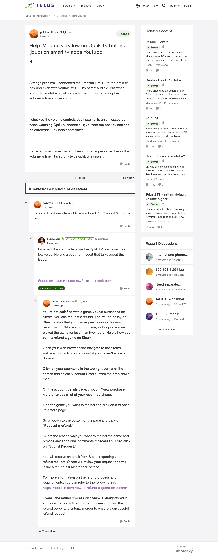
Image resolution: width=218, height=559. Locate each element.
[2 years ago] (160, 65)
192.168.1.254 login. (172, 269)
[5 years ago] (171, 141)
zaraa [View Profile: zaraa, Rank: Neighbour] (55, 301)
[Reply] (125, 164)
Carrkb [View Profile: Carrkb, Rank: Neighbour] (149, 178)
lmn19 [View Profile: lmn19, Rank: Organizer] (149, 221)
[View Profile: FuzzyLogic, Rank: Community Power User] (41, 241)
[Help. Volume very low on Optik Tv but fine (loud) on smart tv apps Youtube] (48, 207)
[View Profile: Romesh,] (149, 271)
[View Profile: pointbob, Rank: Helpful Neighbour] (33, 33)
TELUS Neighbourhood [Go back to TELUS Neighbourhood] (36, 15)
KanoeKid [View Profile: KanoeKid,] (179, 319)
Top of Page (57, 548)
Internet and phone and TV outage (170, 255)
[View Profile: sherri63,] (149, 257)
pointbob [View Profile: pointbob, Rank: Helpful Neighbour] (45, 32)
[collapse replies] (26, 202)
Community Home (35, 548)
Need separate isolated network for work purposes (171, 284)
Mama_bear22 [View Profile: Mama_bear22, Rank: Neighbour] (154, 102)
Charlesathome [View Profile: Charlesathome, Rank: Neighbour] (154, 140)
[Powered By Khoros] (184, 550)
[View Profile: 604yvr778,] (149, 301)
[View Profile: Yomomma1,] (149, 286)
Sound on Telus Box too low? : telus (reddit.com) (75, 281)
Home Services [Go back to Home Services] (78, 15)
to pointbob (101, 238)
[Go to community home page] (40, 6)
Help (72, 548)
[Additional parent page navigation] (54, 15)
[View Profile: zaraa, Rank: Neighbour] (46, 303)
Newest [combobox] (129, 178)
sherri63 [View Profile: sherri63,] (179, 259)
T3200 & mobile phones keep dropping (168, 314)
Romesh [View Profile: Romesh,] (179, 274)
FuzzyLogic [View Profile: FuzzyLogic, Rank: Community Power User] (53, 238)
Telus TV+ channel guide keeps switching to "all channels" (170, 299)
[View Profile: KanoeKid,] (149, 316)
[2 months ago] (163, 260)
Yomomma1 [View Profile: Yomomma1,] (181, 289)
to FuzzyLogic (80, 301)
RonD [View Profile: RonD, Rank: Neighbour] (149, 64)
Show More (47, 531)
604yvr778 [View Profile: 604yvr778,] (180, 304)
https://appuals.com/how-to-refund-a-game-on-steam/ (85, 488)
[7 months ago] (161, 221)
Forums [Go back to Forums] (63, 15)
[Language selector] (147, 5)
